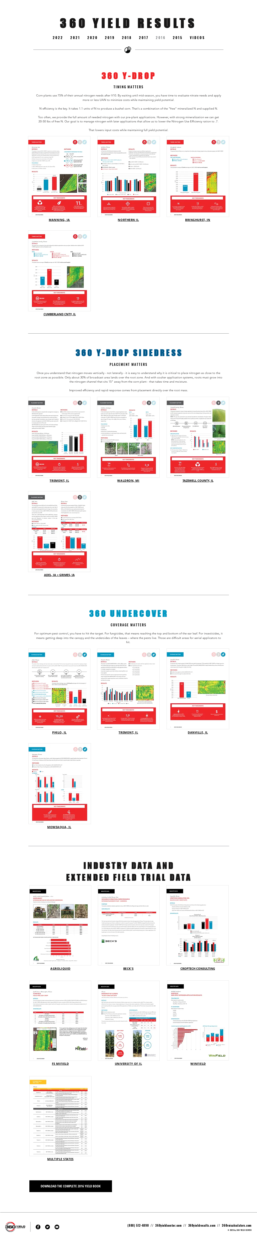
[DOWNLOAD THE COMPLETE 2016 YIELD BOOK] (70, 1186)
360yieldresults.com (201, 1225)
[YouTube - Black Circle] (57, 1227)
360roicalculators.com (236, 1225)
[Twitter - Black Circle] (47, 1227)
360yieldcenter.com (168, 1225)
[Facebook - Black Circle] (38, 1227)
